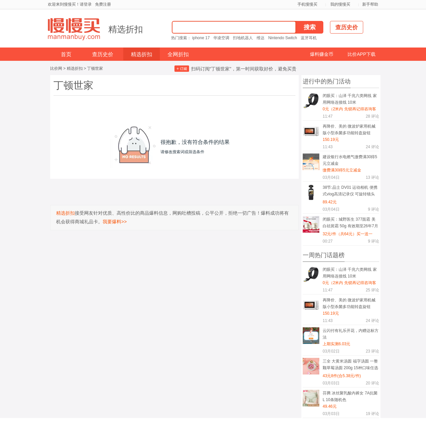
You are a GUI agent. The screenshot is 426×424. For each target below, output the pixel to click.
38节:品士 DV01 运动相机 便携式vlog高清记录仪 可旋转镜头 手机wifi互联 (350, 192)
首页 (66, 54)
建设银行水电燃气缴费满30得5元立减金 (350, 160)
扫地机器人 (243, 38)
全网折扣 (178, 54)
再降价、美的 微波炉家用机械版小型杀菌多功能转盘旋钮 (349, 129)
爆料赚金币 (321, 54)
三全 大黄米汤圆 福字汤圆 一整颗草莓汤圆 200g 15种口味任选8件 (350, 365)
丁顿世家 (95, 68)
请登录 (86, 4)
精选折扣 (125, 29)
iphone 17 (201, 38)
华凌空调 (221, 38)
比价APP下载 (361, 54)
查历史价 (102, 54)
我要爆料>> (115, 221)
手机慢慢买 (307, 4)
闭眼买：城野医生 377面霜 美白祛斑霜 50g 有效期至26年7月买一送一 (350, 224)
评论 (372, 116)
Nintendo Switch (282, 38)
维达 (261, 38)
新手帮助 (370, 4)
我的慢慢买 (340, 4)
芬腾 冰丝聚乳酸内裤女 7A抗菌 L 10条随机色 (350, 396)
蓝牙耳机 (309, 38)
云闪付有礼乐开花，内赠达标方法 (350, 334)
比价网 (56, 68)
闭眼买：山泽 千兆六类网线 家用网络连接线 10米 (350, 99)
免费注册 (103, 4)
